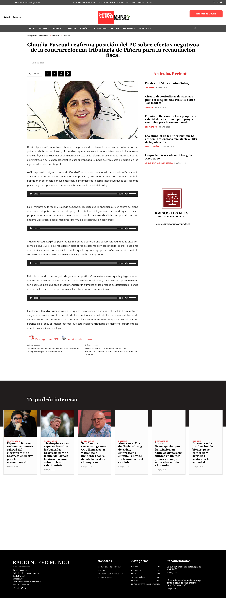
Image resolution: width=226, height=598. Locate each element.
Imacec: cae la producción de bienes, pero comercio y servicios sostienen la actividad (202, 453)
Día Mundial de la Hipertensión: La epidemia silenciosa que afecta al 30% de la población (171, 139)
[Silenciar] (126, 193)
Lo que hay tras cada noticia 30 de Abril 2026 (183, 568)
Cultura (149, 107)
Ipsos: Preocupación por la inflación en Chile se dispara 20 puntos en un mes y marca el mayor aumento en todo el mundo (168, 454)
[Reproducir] (30, 193)
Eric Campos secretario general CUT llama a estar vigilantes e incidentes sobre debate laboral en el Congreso (94, 453)
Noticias (55, 35)
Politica (67, 35)
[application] (82, 194)
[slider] (78, 193)
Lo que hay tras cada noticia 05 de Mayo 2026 (168, 157)
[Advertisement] (113, 495)
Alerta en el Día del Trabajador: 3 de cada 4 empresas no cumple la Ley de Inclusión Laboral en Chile (130, 453)
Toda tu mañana (153, 146)
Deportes (149, 88)
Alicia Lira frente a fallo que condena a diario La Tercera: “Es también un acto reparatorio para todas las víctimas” (111, 351)
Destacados (43, 35)
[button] (195, 28)
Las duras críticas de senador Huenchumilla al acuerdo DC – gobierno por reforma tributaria (53, 350)
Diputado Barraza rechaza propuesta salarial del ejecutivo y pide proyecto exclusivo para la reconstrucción (170, 119)
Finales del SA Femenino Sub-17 (167, 83)
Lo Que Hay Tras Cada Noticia (159, 163)
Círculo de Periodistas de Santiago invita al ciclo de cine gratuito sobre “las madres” (170, 100)
